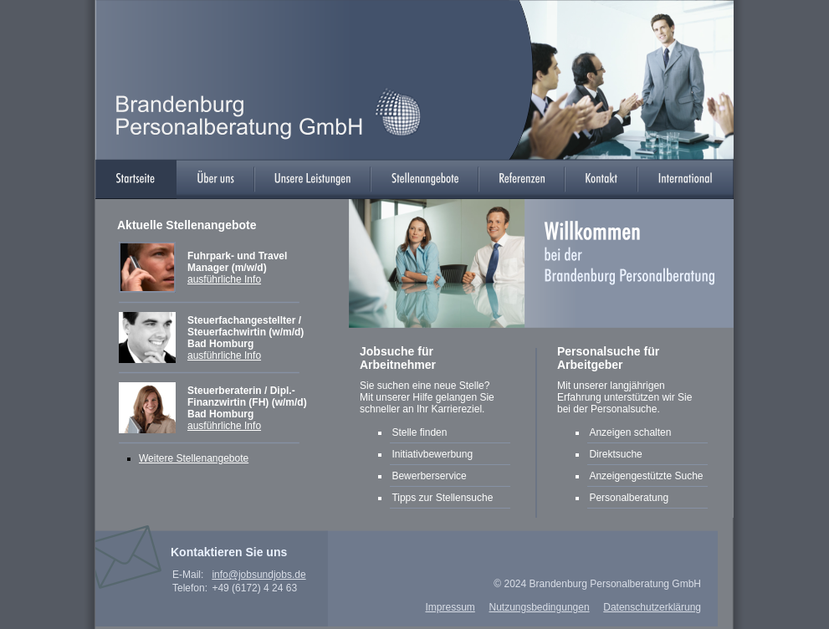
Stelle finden (419, 432)
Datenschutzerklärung (652, 607)
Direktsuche (615, 454)
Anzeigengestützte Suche (647, 476)
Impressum (449, 607)
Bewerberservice (428, 476)
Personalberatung (628, 498)
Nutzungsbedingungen (539, 607)
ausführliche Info (224, 279)
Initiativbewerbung (432, 454)
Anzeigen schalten (630, 432)
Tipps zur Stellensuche (442, 498)
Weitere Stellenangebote (193, 458)
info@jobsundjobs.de (258, 574)
